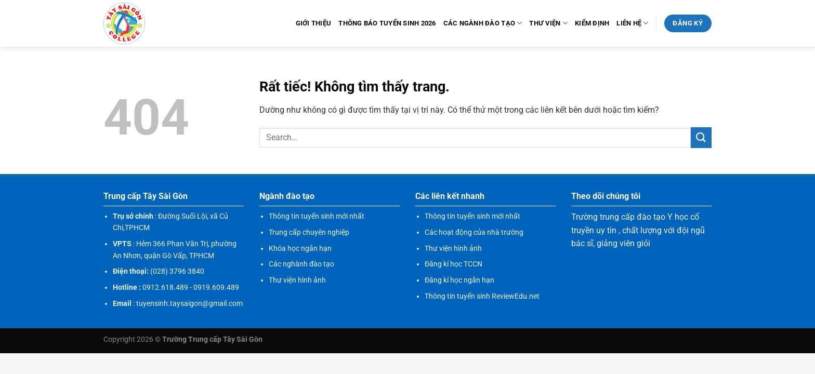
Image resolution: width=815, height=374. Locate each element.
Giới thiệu (314, 23)
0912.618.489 (165, 287)
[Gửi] (701, 137)
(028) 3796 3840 (177, 271)
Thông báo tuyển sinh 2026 (387, 23)
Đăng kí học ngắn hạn (459, 280)
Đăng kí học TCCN (453, 264)
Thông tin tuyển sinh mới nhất (316, 216)
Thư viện (548, 23)
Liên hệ (632, 23)
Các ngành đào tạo (482, 23)
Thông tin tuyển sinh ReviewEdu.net (482, 296)
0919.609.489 (216, 287)
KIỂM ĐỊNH (592, 23)
